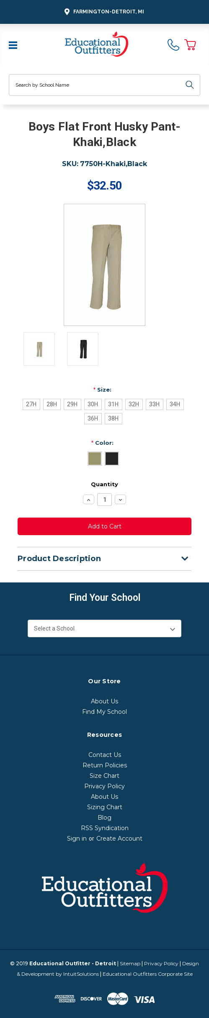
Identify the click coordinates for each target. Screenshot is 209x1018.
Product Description (103, 558)
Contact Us (104, 755)
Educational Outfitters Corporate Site (148, 974)
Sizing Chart (104, 807)
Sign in (77, 838)
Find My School (104, 711)
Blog (104, 817)
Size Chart (104, 776)
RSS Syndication (105, 828)
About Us (104, 701)
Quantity (104, 484)
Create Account (119, 838)
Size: (102, 389)
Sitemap (130, 963)
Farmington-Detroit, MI (103, 12)
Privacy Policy (104, 786)
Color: (102, 442)
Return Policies (105, 765)
